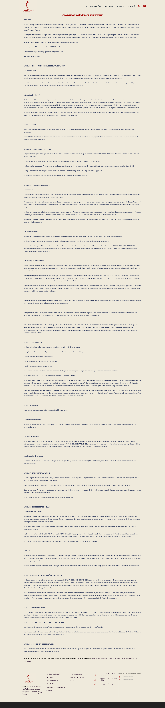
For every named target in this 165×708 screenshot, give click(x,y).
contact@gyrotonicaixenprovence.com (50, 52)
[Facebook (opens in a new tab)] (139, 6)
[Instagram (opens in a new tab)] (144, 6)
